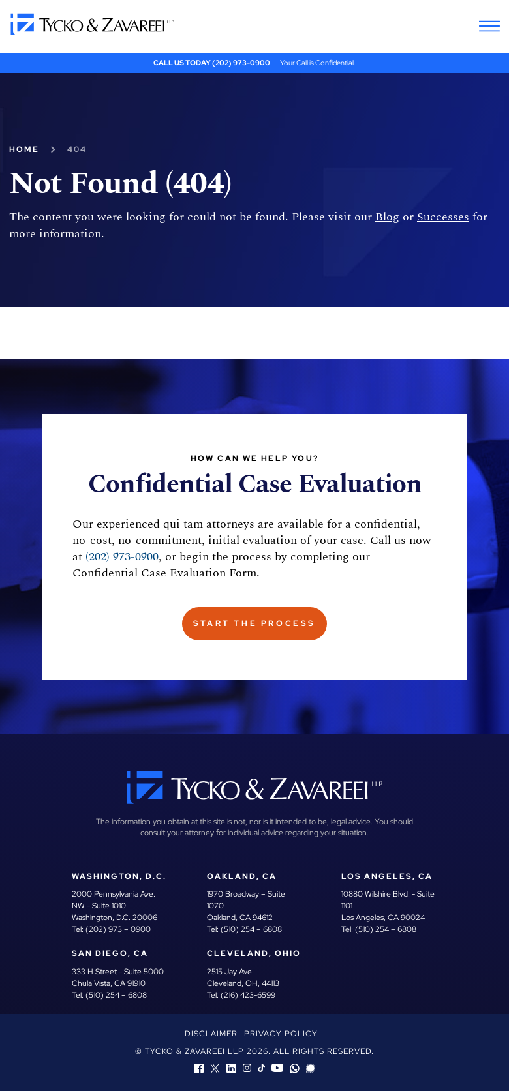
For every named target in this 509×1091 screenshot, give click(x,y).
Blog (382, 217)
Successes (435, 217)
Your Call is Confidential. (316, 62)
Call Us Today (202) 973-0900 (212, 62)
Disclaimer (212, 1033)
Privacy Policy (280, 1033)
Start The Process (254, 623)
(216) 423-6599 (247, 995)
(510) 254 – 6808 (250, 929)
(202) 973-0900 (108, 556)
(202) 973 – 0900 (117, 929)
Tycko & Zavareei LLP (194, 1051)
